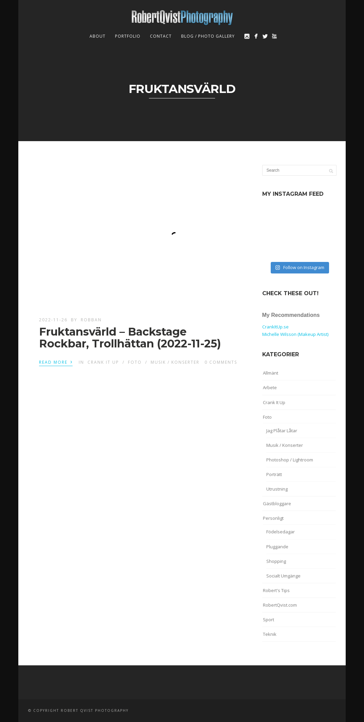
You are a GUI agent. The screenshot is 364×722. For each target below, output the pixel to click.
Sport (268, 619)
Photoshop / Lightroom (289, 460)
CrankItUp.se (275, 327)
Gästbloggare (277, 503)
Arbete (270, 387)
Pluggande (277, 547)
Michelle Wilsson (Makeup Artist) (295, 334)
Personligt (273, 518)
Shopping (276, 561)
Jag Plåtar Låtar (281, 431)
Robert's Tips (276, 590)
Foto (135, 362)
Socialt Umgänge (283, 576)
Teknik (269, 634)
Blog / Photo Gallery (208, 36)
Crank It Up (103, 362)
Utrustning (277, 489)
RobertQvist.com (280, 605)
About (98, 36)
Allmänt (270, 373)
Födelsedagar (280, 532)
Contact (161, 36)
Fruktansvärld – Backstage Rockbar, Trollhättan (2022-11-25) (130, 337)
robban (91, 320)
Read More (56, 361)
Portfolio (127, 36)
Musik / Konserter (175, 362)
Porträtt (274, 474)
